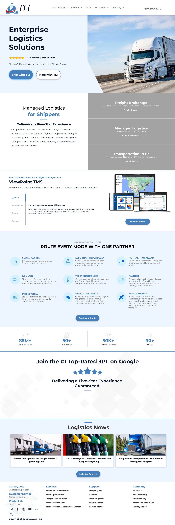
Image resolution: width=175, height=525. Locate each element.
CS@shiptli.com (17, 497)
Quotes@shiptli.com (19, 490)
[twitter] (11, 514)
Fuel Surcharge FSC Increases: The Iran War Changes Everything (88, 460)
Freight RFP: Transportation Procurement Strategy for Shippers (141, 460)
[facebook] (17, 509)
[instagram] (23, 509)
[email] (11, 509)
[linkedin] (36, 509)
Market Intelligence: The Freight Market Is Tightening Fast (36, 460)
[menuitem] (60, 7)
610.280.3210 (15, 504)
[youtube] (30, 509)
